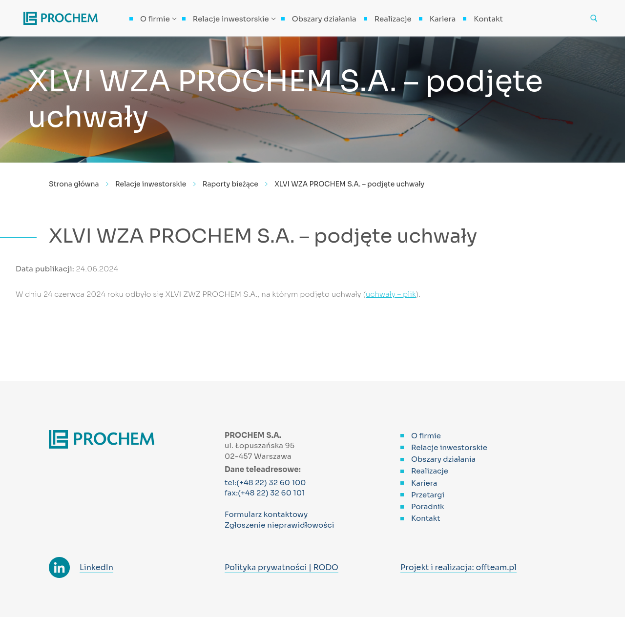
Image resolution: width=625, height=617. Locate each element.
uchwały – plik (391, 294)
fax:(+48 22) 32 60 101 (265, 492)
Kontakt (425, 518)
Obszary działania (443, 459)
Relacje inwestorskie (151, 184)
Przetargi (427, 494)
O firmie (426, 435)
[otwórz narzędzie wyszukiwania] (594, 18)
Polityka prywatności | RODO (281, 567)
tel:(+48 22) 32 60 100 (265, 482)
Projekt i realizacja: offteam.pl (458, 567)
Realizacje (429, 470)
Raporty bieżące (230, 184)
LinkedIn (96, 567)
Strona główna (74, 184)
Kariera (424, 483)
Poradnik (427, 506)
